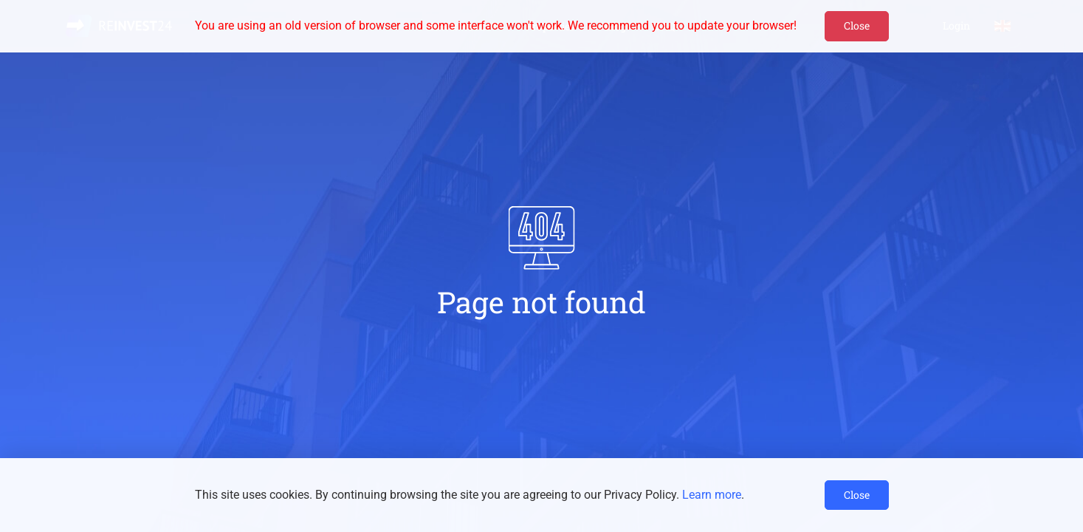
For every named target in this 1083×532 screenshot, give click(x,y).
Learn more (711, 495)
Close (857, 25)
